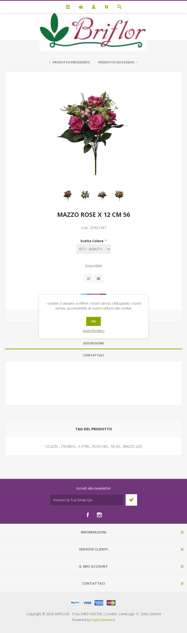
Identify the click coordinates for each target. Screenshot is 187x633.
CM (63, 446)
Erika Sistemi (151, 614)
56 (113, 446)
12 (47, 446)
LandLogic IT (129, 614)
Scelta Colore (92, 241)
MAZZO (129, 446)
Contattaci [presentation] (93, 355)
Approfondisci (93, 330)
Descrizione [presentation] (93, 343)
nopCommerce (103, 619)
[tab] (93, 343)
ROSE (96, 446)
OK (93, 321)
